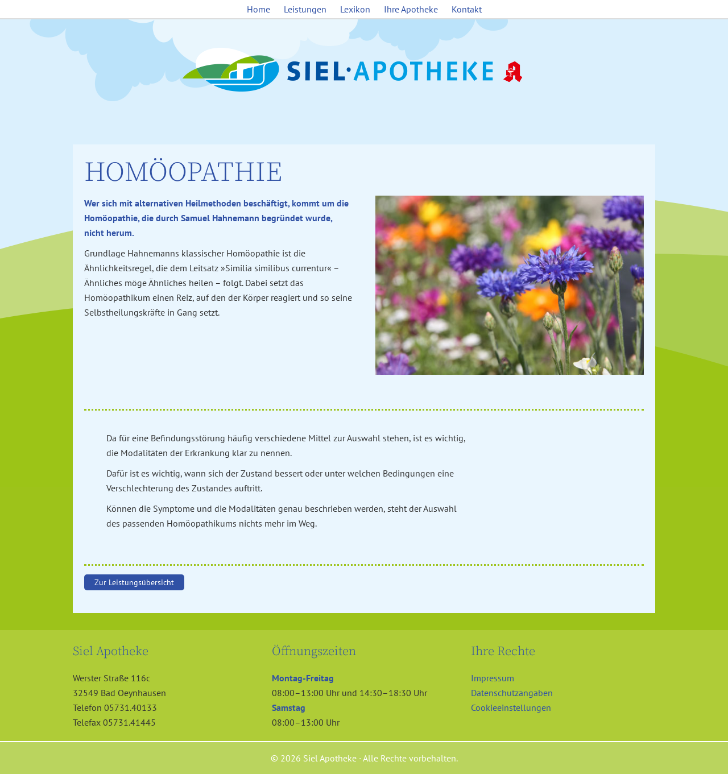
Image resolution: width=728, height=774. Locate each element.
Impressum (492, 678)
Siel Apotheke (364, 70)
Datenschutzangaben (512, 692)
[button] (25, 749)
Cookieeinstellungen (511, 707)
